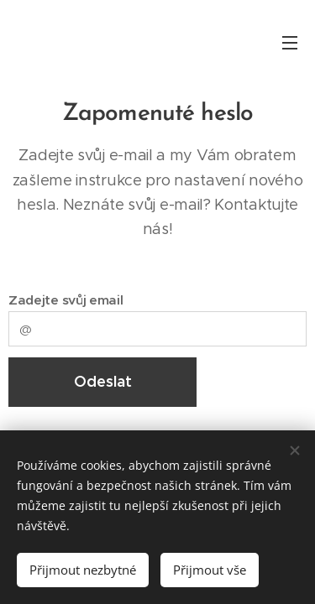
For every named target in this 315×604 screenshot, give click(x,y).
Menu (289, 43)
